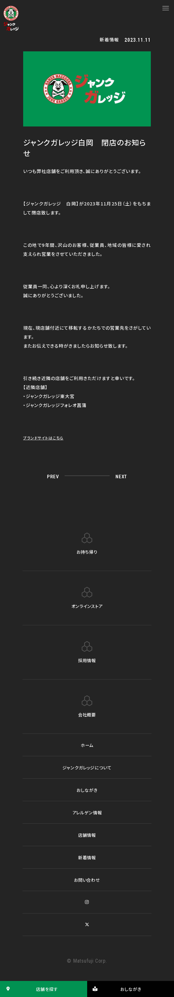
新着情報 (87, 857)
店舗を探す (30, 989)
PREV (53, 476)
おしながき (87, 790)
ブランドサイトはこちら (46, 437)
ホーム (87, 745)
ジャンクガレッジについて (87, 767)
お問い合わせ (87, 880)
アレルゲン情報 (87, 812)
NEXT (120, 476)
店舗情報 (87, 835)
